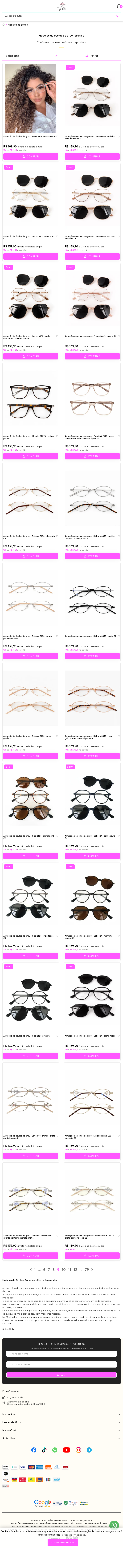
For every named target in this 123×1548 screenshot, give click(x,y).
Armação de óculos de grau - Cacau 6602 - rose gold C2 (90, 337)
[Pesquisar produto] (117, 16)
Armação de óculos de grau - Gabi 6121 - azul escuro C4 (90, 837)
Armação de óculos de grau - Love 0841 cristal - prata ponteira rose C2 (29, 1137)
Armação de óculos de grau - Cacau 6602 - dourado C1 (28, 237)
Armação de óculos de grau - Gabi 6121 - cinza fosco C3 (28, 937)
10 (64, 1269)
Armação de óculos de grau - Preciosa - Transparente (29, 136)
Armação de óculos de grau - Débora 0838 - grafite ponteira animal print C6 (90, 537)
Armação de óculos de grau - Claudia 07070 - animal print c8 (28, 437)
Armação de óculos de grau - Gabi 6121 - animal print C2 (28, 837)
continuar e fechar (62, 1542)
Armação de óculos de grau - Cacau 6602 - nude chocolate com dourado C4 (26, 337)
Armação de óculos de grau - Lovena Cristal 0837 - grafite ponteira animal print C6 (27, 1237)
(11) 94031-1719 (15, 1397)
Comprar (33, 156)
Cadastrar (61, 1375)
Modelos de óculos (18, 24)
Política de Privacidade (73, 1534)
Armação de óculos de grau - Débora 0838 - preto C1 (90, 636)
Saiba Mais (8, 1329)
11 (69, 1269)
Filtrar (94, 55)
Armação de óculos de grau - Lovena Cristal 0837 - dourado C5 (89, 1137)
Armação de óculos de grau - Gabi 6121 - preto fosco (90, 1036)
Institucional (61, 1414)
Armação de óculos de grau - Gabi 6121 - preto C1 (26, 1036)
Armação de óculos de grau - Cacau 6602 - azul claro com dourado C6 (90, 137)
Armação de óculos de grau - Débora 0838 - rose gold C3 (27, 737)
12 (75, 1269)
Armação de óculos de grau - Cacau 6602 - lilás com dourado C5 (90, 237)
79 (87, 1269)
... (39, 1269)
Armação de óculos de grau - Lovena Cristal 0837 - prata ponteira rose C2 (89, 1237)
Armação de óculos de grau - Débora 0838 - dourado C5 (29, 537)
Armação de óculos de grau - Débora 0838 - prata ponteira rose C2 (27, 637)
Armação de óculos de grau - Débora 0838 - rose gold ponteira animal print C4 (88, 737)
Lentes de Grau (61, 1422)
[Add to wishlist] (57, 136)
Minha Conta (61, 1430)
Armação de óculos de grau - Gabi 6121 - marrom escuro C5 (88, 937)
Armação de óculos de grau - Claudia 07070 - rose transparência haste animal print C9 (89, 437)
